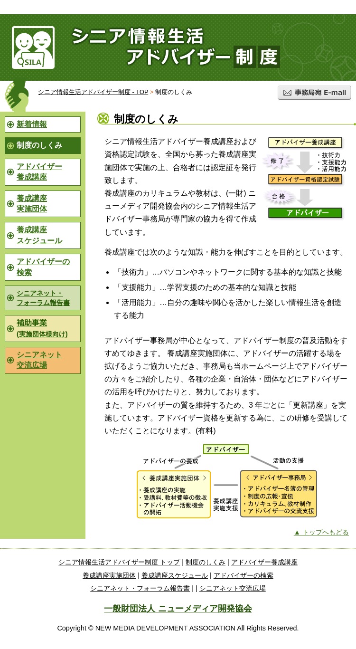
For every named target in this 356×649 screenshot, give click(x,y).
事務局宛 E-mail (314, 93)
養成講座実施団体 (32, 203)
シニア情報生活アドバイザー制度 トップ (119, 562)
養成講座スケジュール (39, 235)
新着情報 (32, 124)
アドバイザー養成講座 (39, 171)
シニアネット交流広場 (39, 360)
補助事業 (42, 328)
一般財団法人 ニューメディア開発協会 (178, 608)
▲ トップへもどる (321, 532)
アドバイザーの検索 (43, 267)
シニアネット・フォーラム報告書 (43, 297)
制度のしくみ (205, 562)
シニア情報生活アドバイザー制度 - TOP (93, 91)
